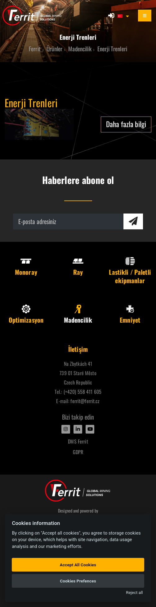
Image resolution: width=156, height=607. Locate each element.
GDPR (78, 452)
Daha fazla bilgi (126, 123)
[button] (123, 15)
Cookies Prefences (78, 580)
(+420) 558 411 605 (82, 391)
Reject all (134, 592)
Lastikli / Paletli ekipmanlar (130, 271)
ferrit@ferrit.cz (85, 401)
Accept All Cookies (78, 564)
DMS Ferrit (78, 441)
